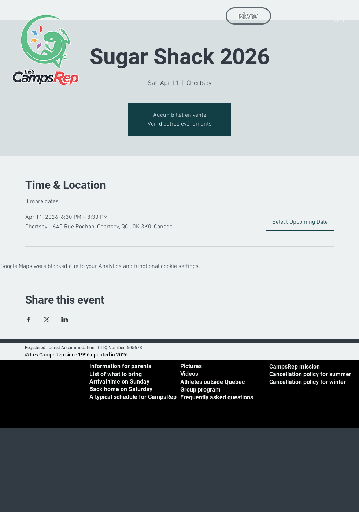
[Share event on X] (46, 319)
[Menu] (248, 16)
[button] (339, 14)
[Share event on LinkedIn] (64, 319)
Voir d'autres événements (180, 124)
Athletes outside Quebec (212, 381)
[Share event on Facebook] (28, 319)
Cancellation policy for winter (307, 381)
